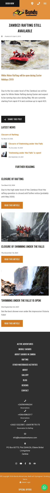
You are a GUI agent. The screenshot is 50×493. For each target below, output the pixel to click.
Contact (25, 390)
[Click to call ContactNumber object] (38, 3)
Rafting (25, 359)
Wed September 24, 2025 (10, 307)
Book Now (10, 3)
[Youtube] (21, 463)
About (25, 369)
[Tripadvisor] (34, 463)
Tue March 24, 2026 (8, 185)
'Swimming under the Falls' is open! (21, 300)
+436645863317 (25, 414)
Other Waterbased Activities (25, 364)
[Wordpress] (30, 463)
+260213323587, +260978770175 (25, 425)
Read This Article (12, 205)
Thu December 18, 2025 (9, 253)
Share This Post (13, 119)
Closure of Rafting (12, 179)
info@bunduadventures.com (25, 437)
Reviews (25, 385)
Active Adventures (25, 344)
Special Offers (25, 489)
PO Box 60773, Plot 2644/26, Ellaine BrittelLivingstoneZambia (25, 450)
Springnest (39, 476)
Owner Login (25, 482)
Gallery (25, 375)
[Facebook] (25, 463)
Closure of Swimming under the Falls (22, 246)
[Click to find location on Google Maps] (32, 3)
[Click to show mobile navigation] (46, 3)
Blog (25, 380)
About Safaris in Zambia (25, 354)
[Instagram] (16, 463)
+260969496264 (25, 404)
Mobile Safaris (25, 349)
